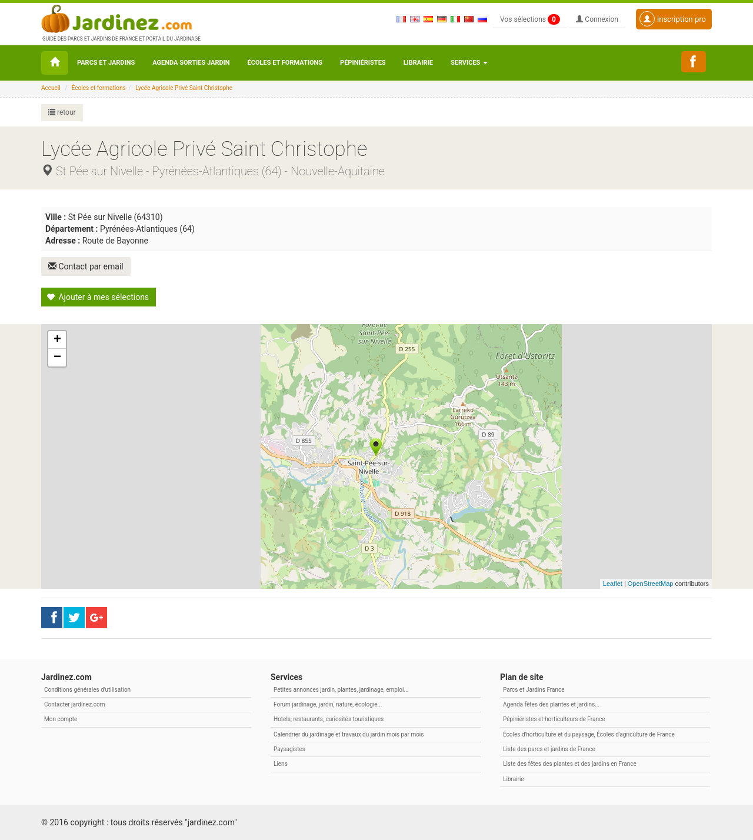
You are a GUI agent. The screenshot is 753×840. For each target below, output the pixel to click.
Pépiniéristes (363, 62)
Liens (281, 764)
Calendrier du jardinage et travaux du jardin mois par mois (349, 734)
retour (62, 112)
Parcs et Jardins (106, 62)
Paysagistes (289, 749)
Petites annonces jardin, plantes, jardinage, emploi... (341, 689)
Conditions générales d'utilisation (87, 689)
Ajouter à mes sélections (97, 297)
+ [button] (57, 340)
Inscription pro (672, 18)
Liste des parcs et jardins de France (549, 749)
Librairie (418, 62)
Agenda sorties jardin (190, 62)
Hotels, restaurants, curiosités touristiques (329, 719)
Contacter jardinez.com (74, 704)
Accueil (51, 88)
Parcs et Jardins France (534, 689)
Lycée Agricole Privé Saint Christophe (183, 88)
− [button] (57, 357)
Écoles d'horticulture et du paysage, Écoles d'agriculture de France (589, 734)
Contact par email (86, 266)
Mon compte (60, 719)
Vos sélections (530, 19)
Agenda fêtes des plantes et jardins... (551, 704)
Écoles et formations (285, 62)
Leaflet (612, 583)
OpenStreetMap (651, 583)
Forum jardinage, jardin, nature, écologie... (328, 704)
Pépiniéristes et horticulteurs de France (554, 719)
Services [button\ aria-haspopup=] (469, 62)
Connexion (597, 19)
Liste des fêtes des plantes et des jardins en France (570, 764)
